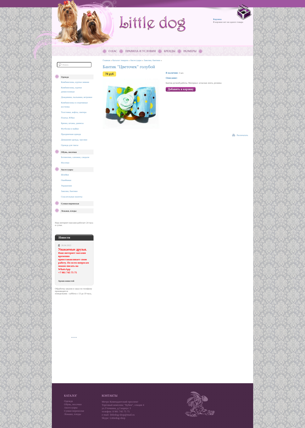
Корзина (217, 19)
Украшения (66, 185)
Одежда (65, 77)
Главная (106, 60)
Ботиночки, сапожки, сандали (75, 157)
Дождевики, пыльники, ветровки (76, 97)
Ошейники (66, 180)
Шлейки (65, 174)
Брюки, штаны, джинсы (72, 123)
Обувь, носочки (69, 152)
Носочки (65, 162)
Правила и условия (140, 51)
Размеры (189, 51)
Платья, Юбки (68, 117)
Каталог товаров (120, 60)
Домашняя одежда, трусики (74, 139)
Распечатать (242, 135)
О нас (113, 51)
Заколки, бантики (69, 191)
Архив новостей (66, 281)
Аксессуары (67, 169)
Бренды (169, 51)
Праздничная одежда (71, 134)
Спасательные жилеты (71, 196)
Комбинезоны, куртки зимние (75, 82)
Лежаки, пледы (68, 211)
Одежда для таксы (69, 145)
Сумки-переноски (70, 203)
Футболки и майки (70, 128)
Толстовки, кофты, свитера (73, 112)
